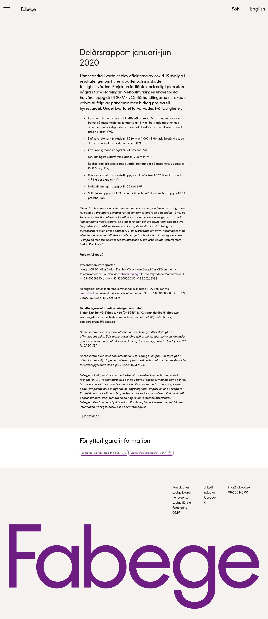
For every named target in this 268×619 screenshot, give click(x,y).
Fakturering (179, 508)
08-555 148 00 (238, 492)
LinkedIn (208, 487)
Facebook (209, 498)
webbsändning (128, 274)
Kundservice (180, 498)
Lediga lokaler (181, 492)
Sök (235, 9)
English (257, 9)
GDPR (176, 513)
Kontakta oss (180, 487)
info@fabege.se (239, 487)
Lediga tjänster (182, 503)
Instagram (209, 492)
